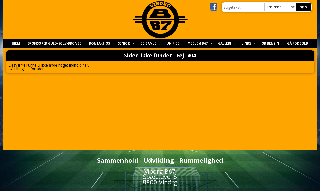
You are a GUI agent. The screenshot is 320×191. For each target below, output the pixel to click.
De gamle (149, 43)
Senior (125, 43)
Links (248, 43)
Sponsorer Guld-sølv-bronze (54, 43)
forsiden (37, 68)
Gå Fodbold (297, 43)
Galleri (226, 43)
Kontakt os (99, 43)
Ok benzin (270, 43)
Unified (173, 43)
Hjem (16, 43)
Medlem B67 (199, 43)
